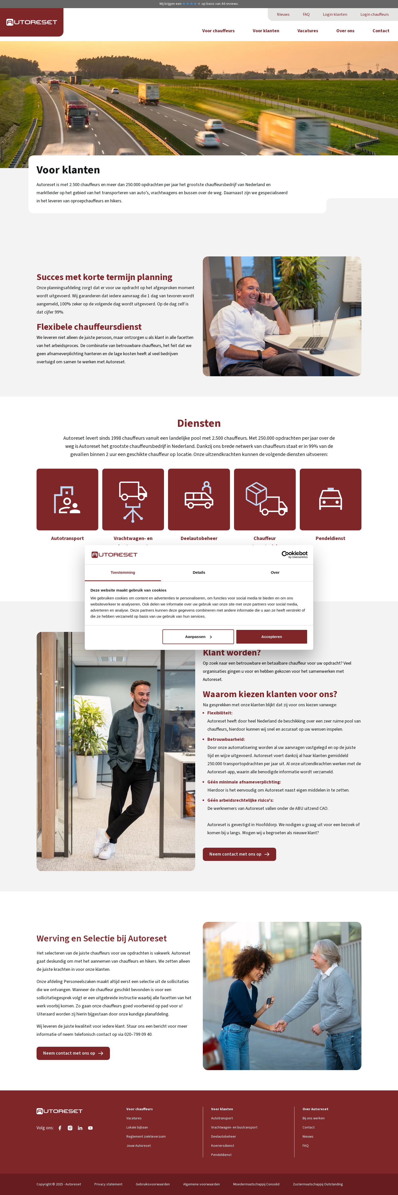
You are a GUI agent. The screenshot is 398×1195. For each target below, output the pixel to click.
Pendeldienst (221, 1154)
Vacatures (307, 31)
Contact (381, 31)
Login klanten (335, 14)
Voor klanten (266, 31)
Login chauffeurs (374, 14)
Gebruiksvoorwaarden (153, 1184)
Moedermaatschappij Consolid (256, 1184)
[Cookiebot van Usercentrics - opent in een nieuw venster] (285, 555)
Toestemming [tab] (123, 572)
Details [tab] (199, 572)
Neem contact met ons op (235, 854)
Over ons (345, 31)
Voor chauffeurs (218, 31)
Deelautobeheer (223, 1136)
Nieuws (283, 14)
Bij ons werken (314, 1118)
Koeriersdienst (222, 1145)
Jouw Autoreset (138, 1145)
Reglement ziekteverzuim (146, 1136)
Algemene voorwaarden (201, 1184)
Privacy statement (108, 1184)
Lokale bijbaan (137, 1127)
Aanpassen (198, 636)
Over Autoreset (315, 1109)
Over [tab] (275, 572)
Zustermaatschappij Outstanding (318, 1184)
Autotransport (222, 1118)
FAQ (306, 14)
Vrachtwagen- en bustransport (234, 1127)
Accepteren (271, 636)
